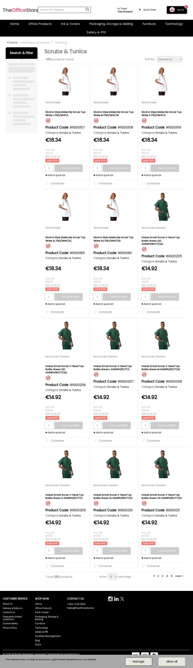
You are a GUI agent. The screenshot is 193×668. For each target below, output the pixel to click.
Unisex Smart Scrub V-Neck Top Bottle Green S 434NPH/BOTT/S (64, 496)
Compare (54, 183)
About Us (8, 603)
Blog (37, 640)
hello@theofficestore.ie (80, 608)
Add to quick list (55, 175)
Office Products (40, 24)
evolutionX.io (72, 654)
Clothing (61, 42)
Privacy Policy (10, 627)
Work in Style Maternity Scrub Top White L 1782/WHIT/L (65, 113)
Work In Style (53, 102)
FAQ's (38, 644)
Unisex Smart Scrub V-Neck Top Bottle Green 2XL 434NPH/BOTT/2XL (161, 241)
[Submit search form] (87, 9)
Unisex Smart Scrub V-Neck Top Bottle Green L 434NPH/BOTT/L (112, 368)
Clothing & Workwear (35, 42)
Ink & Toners (70, 24)
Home (14, 24)
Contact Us (9, 612)
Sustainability (10, 623)
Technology (174, 24)
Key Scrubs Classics (154, 227)
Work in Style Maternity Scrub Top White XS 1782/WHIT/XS (113, 239)
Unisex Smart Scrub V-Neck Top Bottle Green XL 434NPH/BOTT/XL (112, 496)
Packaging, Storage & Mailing (111, 24)
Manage (138, 661)
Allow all (171, 661)
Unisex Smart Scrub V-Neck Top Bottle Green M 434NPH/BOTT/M (161, 368)
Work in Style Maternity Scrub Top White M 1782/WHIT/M (113, 113)
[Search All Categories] (64, 10)
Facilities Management (48, 636)
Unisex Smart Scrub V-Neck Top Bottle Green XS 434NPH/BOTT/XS (162, 496)
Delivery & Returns (12, 608)
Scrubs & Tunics (70, 133)
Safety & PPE (96, 32)
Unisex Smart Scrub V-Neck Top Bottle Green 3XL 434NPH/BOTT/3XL (64, 369)
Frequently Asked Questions (12, 618)
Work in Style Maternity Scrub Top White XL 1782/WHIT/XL (65, 239)
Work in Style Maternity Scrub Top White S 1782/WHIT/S (162, 113)
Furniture (149, 24)
